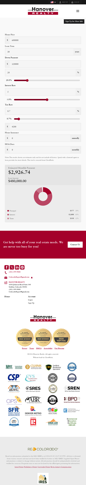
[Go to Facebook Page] (6, 267)
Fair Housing (59, 348)
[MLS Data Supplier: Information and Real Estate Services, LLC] (43, 478)
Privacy (24, 348)
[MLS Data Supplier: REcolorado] (43, 448)
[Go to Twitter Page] (12, 267)
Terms (31, 348)
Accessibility (48, 348)
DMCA (39, 348)
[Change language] (53, 2)
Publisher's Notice (30, 467)
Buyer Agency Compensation (61, 467)
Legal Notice (19, 467)
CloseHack (49, 357)
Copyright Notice (44, 467)
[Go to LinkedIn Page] (17, 267)
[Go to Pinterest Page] (22, 267)
